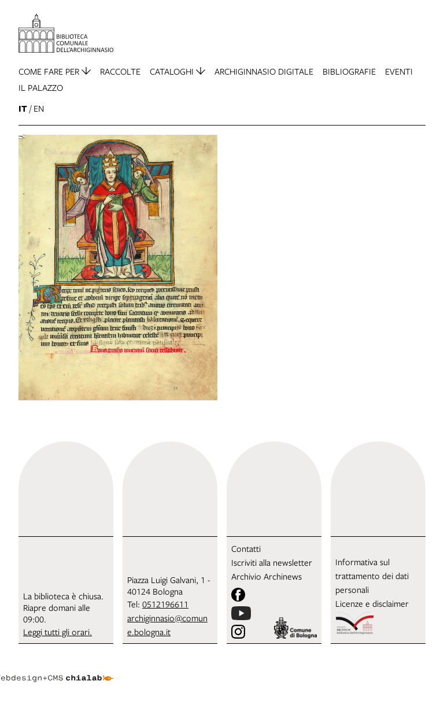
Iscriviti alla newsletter (271, 562)
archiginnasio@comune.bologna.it (167, 624)
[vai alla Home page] (65, 33)
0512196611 (165, 604)
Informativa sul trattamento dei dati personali (372, 575)
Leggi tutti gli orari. (57, 631)
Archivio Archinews (266, 576)
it (22, 108)
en (39, 108)
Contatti (246, 548)
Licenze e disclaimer (372, 603)
